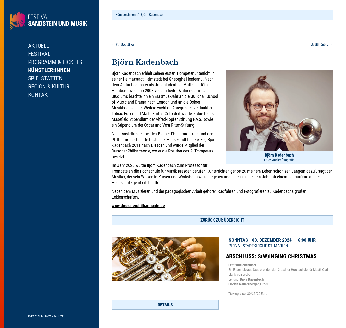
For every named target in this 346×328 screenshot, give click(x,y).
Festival (39, 54)
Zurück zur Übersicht (222, 220)
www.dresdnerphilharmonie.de (138, 205)
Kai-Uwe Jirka (123, 45)
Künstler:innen (126, 14)
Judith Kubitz (322, 45)
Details (165, 304)
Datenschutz (54, 316)
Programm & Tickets (55, 62)
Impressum (35, 316)
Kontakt (39, 94)
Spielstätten (45, 78)
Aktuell (38, 45)
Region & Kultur (48, 86)
